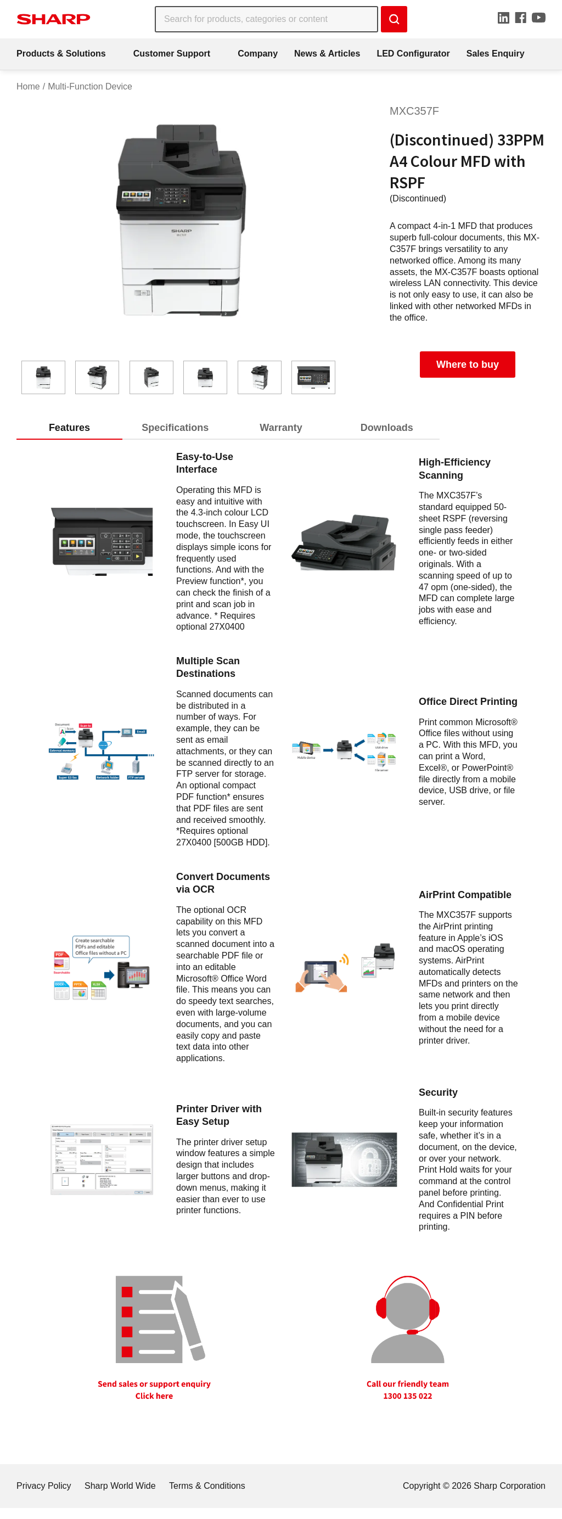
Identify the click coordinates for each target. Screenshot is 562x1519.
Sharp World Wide (120, 1485)
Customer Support (171, 53)
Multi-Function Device (90, 86)
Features (69, 427)
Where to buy (467, 364)
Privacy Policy (43, 1485)
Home (28, 86)
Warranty (281, 427)
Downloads (387, 427)
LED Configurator (412, 53)
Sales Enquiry (496, 53)
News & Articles (327, 53)
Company (258, 53)
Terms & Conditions (207, 1485)
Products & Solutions (61, 53)
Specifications (175, 427)
